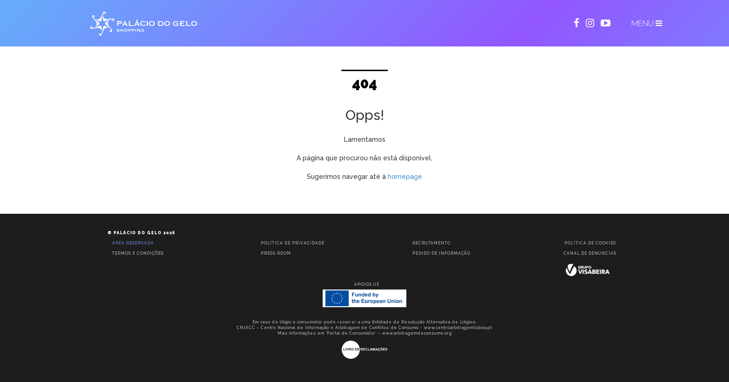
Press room (276, 253)
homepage (405, 176)
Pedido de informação (441, 253)
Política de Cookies (590, 243)
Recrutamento (431, 243)
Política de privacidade (293, 243)
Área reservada (133, 243)
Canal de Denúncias (589, 253)
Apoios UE (366, 284)
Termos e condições (138, 253)
